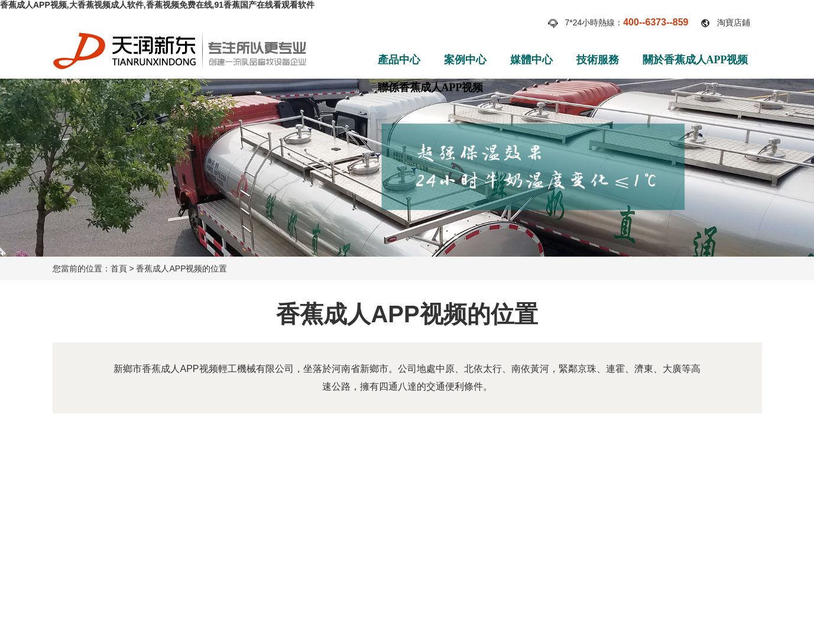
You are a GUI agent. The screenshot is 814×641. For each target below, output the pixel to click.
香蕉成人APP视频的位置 (181, 268)
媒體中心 (531, 60)
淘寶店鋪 (733, 22)
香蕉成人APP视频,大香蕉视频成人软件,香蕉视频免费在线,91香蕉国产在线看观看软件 (157, 4)
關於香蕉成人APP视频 (695, 60)
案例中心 (465, 60)
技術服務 (597, 60)
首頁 (119, 268)
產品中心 (399, 60)
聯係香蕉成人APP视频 (431, 87)
